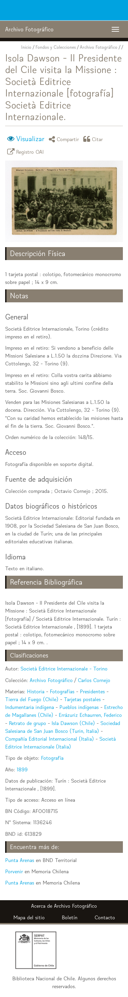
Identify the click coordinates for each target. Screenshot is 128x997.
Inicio (26, 47)
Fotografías (62, 691)
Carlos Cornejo (94, 680)
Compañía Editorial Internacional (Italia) (49, 739)
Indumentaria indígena (29, 707)
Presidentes (92, 691)
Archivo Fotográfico (98, 47)
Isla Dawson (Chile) (73, 723)
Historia (35, 691)
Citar (94, 138)
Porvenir (14, 871)
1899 (22, 769)
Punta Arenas (19, 860)
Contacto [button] (105, 917)
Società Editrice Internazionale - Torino (64, 668)
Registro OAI (26, 151)
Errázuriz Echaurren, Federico (90, 715)
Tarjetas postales (82, 699)
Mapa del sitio (29, 917)
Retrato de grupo (27, 723)
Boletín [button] (69, 917)
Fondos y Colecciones (55, 47)
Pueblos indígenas (79, 707)
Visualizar (30, 138)
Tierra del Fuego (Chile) (31, 699)
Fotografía (52, 758)
